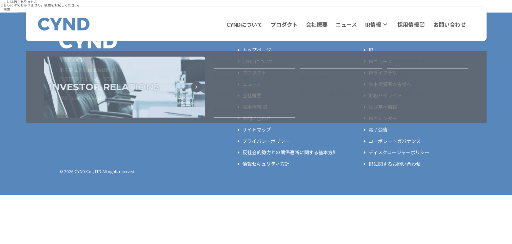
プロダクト (284, 24)
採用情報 (411, 24)
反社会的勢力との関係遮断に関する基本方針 (285, 152)
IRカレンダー (378, 118)
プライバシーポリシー (262, 141)
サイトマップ (252, 130)
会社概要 (317, 24)
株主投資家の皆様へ (385, 84)
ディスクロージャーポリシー (395, 152)
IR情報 (377, 24)
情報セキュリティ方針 (262, 164)
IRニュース (376, 61)
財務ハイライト (381, 96)
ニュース (346, 24)
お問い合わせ (449, 24)
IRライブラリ (378, 73)
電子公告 (374, 130)
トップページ (252, 50)
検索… (8, 9)
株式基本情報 (378, 107)
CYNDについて (244, 24)
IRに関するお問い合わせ (390, 164)
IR (366, 50)
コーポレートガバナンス (390, 141)
